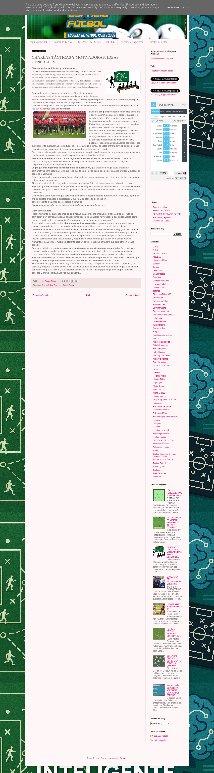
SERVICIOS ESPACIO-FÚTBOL (96, 41)
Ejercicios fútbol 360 (162, 294)
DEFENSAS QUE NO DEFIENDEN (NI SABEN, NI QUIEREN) (174, 661)
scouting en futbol (161, 430)
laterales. (157, 372)
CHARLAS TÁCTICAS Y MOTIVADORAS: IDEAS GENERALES (174, 552)
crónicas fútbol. (160, 284)
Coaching (157, 277)
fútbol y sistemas (160, 359)
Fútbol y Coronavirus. (162, 355)
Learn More (173, 7)
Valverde (157, 477)
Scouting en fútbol (161, 433)
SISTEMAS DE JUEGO (163, 440)
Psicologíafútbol (160, 413)
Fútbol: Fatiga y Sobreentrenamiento (174, 606)
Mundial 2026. (159, 393)
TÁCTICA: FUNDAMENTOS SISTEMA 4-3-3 (174, 493)
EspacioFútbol (161, 736)
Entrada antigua (132, 295)
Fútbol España (159, 348)
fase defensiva (159, 321)
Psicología (157, 403)
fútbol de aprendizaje (162, 342)
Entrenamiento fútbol (162, 311)
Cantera (156, 267)
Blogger (123, 758)
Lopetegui (157, 382)
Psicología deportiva (162, 406)
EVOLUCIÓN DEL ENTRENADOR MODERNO (174, 580)
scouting (156, 427)
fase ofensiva (159, 325)
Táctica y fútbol (160, 466)
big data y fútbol (160, 260)
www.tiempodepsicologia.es (161, 58)
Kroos (155, 369)
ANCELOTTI (158, 257)
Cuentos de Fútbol (158, 41)
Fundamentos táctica (162, 335)
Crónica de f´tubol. (161, 281)
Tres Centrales (159, 473)
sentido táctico (159, 437)
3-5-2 (155, 247)
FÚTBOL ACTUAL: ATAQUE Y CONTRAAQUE (174, 632)
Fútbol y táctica (160, 362)
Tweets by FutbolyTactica (161, 71)
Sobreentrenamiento (162, 447)
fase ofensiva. (159, 328)
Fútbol (155, 338)
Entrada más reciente (42, 295)
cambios (156, 264)
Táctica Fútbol (159, 463)
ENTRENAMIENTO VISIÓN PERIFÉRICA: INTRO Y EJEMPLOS (174, 523)
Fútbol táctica (159, 352)
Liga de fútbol (159, 379)
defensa (156, 291)
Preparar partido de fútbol (164, 399)
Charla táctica (47, 285)
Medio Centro (159, 386)
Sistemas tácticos (161, 444)
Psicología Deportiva (131, 41)
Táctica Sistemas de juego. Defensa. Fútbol (165, 455)
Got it (186, 7)
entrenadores (159, 304)
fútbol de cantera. (161, 345)
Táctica (71, 285)
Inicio (88, 295)
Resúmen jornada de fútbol (165, 416)
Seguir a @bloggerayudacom (163, 83)
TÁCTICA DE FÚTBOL (163, 460)
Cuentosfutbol (159, 287)
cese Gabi (157, 270)
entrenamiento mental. (163, 315)
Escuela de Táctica (62, 41)
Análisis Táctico (160, 253)
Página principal (38, 41)
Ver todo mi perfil (158, 740)
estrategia (157, 318)
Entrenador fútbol (61, 285)
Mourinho (157, 389)
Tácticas (156, 470)
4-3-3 (155, 250)
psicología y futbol (161, 410)
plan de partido (159, 396)
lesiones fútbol (159, 376)
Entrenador (158, 298)
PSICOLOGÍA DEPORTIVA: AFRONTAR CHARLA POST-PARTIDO (174, 690)
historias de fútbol (161, 365)
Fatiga (155, 331)
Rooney (156, 420)
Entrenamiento (159, 308)
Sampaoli (157, 423)
